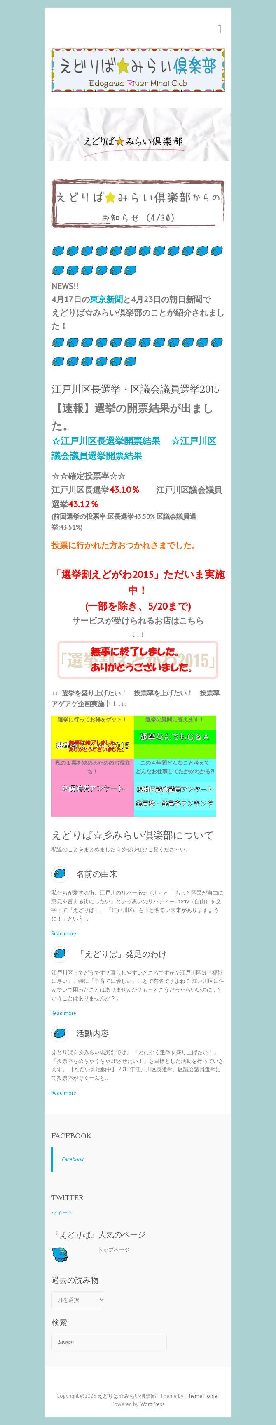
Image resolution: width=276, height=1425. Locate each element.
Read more (63, 933)
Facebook (71, 1135)
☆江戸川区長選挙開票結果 (105, 441)
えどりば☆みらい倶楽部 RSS (150, 1382)
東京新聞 (106, 299)
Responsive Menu (220, 29)
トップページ (114, 1249)
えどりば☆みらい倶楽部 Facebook (125, 1382)
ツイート (62, 1212)
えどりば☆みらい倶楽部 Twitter (138, 1382)
